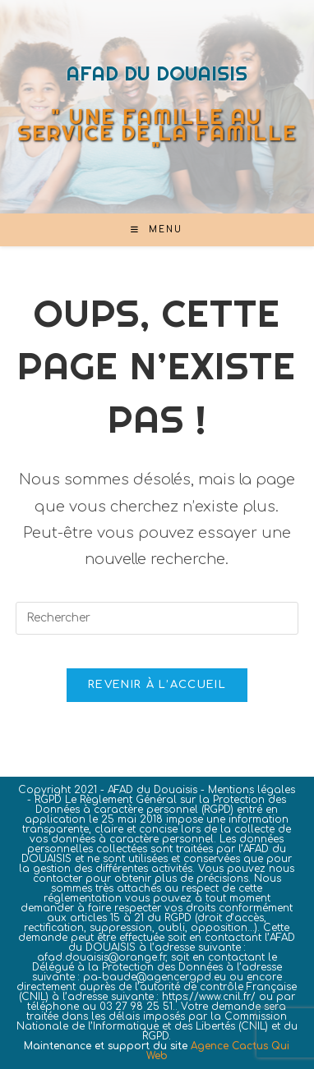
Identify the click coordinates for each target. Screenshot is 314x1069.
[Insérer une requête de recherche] (157, 618)
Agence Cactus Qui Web (218, 1051)
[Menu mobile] (156, 229)
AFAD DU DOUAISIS (157, 73)
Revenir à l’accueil (157, 684)
